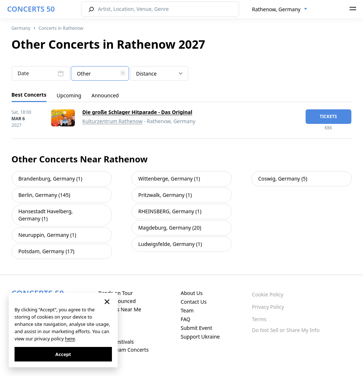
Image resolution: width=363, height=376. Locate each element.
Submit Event (196, 327)
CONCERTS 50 (31, 9)
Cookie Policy (267, 294)
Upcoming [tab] (69, 95)
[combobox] (279, 9)
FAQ (185, 319)
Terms (259, 319)
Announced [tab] (105, 95)
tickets (328, 116)
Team (187, 310)
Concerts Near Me (119, 309)
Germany (21, 28)
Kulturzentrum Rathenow (112, 121)
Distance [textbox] (146, 73)
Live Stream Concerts (123, 349)
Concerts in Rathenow (61, 28)
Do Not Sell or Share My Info (285, 330)
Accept (63, 354)
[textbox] (100, 73)
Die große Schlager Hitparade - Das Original (137, 112)
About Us (191, 293)
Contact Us (193, 301)
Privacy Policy (268, 306)
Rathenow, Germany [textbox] (276, 9)
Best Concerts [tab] (29, 94)
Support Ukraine (200, 336)
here (70, 338)
